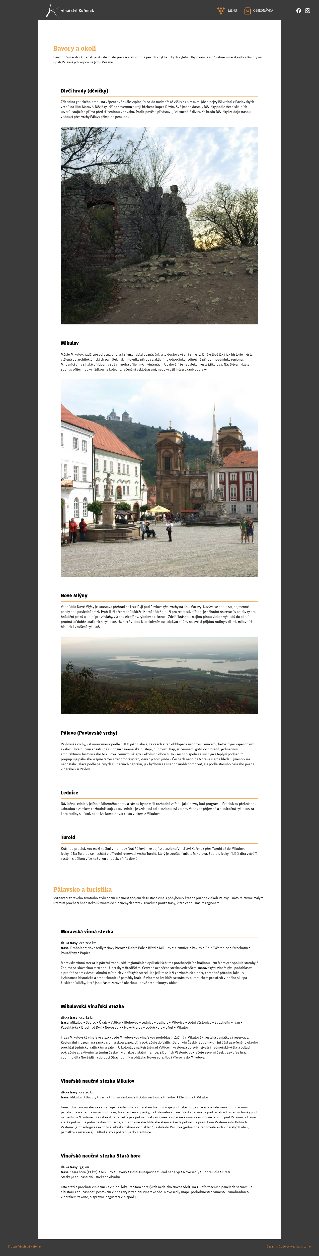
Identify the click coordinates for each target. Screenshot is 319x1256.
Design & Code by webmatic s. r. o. (289, 1246)
